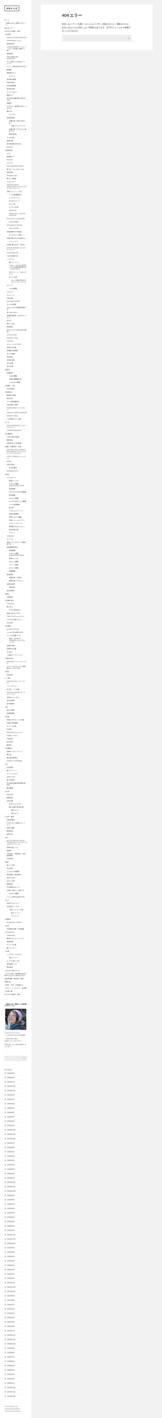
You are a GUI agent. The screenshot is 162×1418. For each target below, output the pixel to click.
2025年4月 (11, 1112)
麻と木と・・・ (12, 607)
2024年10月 (11, 1139)
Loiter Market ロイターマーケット (16, 249)
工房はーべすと (12, 736)
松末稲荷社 (11, 704)
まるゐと (10, 652)
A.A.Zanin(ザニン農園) (17, 501)
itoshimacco (12, 253)
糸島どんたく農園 (15, 517)
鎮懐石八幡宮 (11, 395)
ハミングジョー (12, 686)
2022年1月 (11, 1283)
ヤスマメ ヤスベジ (15, 523)
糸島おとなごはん (13, 697)
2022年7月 (11, 1256)
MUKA (9, 461)
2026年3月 (11, 1073)
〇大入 (6, 900)
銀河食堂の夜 (13, 530)
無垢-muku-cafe (13, 613)
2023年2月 (11, 1226)
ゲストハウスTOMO (14, 344)
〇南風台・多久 (10, 385)
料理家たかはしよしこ (17, 526)
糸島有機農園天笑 (15, 379)
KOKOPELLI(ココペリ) (15, 732)
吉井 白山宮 (11, 878)
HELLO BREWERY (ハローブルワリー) (16, 426)
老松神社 (10, 357)
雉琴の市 (10, 834)
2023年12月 (11, 1182)
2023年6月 (11, 1208)
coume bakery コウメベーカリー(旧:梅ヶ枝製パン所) (16, 48)
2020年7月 (11, 1357)
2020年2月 (11, 1379)
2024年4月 (11, 1165)
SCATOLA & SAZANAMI (16, 219)
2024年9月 (11, 1143)
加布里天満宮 (11, 79)
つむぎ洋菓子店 (12, 256)
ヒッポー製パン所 (13, 961)
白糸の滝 (10, 794)
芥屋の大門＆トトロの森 (15, 720)
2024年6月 (11, 1156)
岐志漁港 (10, 574)
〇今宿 (6, 951)
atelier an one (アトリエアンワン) (16, 693)
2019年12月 (11, 1387)
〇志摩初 (7, 626)
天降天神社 (11, 83)
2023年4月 (11, 1217)
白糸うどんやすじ (15, 804)
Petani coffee (13, 629)
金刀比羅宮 (13, 468)
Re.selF (10, 147)
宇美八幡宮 (11, 828)
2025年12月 (11, 1086)
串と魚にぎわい (12, 312)
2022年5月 (11, 1265)
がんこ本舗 (13, 277)
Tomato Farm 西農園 (17, 492)
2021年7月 (11, 1304)
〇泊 (6, 838)
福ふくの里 (11, 865)
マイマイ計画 (13, 207)
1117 (9, 153)
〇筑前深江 (8, 392)
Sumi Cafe (11, 777)
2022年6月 (11, 1261)
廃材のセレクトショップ (15, 938)
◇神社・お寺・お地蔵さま (13, 985)
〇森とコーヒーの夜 (16, 909)
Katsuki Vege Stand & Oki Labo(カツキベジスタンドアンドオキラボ (16, 451)
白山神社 (10, 868)
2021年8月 (11, 1300)
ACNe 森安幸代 (14, 610)
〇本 (6, 764)
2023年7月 (11, 1204)
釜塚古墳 (10, 141)
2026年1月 (11, 1082)
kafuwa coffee (13, 301)
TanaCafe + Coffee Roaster (17, 214)
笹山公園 (10, 366)
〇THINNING (9, 932)
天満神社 (10, 597)
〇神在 (6, 672)
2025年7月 (11, 1099)
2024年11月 (11, 1134)
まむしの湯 (11, 881)
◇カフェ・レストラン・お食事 (15, 988)
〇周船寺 (7, 919)
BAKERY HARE (12, 338)
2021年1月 (11, 1331)
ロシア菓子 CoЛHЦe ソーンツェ (16, 62)
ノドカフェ (11, 259)
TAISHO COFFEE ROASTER (17, 413)
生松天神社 (11, 465)
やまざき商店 (13, 222)
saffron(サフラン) (14, 41)
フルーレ (12, 533)
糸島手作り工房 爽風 (14, 443)
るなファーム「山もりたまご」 (17, 273)
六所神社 (10, 859)
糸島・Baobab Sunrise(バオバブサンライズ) (17, 640)
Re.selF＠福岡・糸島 (12, 31)
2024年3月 (11, 1169)
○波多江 (7, 370)
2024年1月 (11, 1178)
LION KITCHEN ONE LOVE (17, 37)
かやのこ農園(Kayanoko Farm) (16, 485)
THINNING (11, 935)
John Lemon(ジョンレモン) (16, 457)
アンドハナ (15, 916)
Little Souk (12, 335)
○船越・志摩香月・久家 (12, 447)
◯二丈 (6, 422)
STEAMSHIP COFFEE (14, 225)
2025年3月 (11, 1117)
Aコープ (10, 285)
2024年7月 (11, 1152)
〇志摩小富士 (9, 600)
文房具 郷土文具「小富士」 (16, 245)
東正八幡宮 (11, 710)
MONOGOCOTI (12, 471)
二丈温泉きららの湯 (14, 419)
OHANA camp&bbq (14, 761)
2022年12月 (11, 1235)
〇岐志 (6, 474)
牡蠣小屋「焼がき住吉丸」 (17, 122)
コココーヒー (13, 241)
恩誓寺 (9, 103)
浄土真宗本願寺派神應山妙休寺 (16, 784)
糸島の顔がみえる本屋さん (16, 238)
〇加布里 (7, 34)
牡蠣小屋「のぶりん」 (17, 581)
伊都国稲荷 (11, 713)
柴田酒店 (10, 967)
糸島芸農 (10, 942)
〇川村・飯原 (9, 817)
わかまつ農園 (13, 498)
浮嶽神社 (10, 884)
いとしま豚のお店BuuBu (16, 897)
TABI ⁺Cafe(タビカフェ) (15, 616)
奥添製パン (11, 156)
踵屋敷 (9, 70)
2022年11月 (11, 1239)
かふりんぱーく (12, 92)
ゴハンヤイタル (12, 774)
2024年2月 (11, 1174)
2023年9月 (11, 1195)
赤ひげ (9, 320)
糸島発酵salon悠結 (14, 232)
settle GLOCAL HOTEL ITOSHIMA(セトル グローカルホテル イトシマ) (17, 842)
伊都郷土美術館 (12, 351)
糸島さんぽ (12, 8)
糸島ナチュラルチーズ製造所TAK (16, 543)
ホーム (6, 20)
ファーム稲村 (13, 565)
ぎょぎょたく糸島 (15, 235)
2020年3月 (11, 1374)
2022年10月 (11, 1243)
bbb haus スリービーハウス (16, 662)
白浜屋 (9, 729)
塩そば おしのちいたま (15, 169)
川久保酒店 (11, 389)
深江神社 (10, 398)
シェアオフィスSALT (14, 954)
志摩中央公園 (11, 649)
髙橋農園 (12, 571)
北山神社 (10, 623)
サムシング (11, 295)
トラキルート (11, 478)
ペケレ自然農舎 (14, 504)
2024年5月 (11, 1160)
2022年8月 (11, 1252)
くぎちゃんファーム (16, 511)
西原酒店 (10, 327)
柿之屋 (11, 508)
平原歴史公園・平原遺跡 (15, 929)
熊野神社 (10, 798)
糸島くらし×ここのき (14, 192)
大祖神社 (10, 739)
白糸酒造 (10, 767)
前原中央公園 (11, 347)
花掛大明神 (11, 584)
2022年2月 (11, 1278)
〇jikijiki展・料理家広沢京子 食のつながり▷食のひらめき (15, 975)
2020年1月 (11, 1383)
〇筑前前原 (8, 150)
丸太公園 (10, 363)
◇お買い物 (8, 991)
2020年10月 (11, 1344)
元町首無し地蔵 (12, 405)
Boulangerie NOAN (15, 166)
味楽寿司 (10, 54)
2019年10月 (11, 1396)
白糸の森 (10, 801)
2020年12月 (11, 1335)
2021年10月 (11, 1291)
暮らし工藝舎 (11, 178)
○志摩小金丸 (8, 658)
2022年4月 (11, 1269)
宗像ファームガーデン (17, 520)
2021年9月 (11, 1296)
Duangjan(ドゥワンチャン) (16, 409)
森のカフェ (15, 810)
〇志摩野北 (8, 748)
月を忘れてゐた (12, 175)
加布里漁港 (11, 118)
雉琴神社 (10, 831)
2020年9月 (11, 1348)
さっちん (12, 114)
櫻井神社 (10, 440)
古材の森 (10, 298)
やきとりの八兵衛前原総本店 (16, 308)
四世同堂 (10, 172)
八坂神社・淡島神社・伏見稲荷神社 (16, 855)
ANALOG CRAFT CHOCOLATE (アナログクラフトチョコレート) (17, 186)
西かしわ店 (11, 324)
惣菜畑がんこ (11, 73)
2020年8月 (11, 1352)
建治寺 (9, 745)
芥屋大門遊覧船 (12, 723)
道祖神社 (12, 587)
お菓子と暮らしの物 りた (16, 890)
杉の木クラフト (14, 201)
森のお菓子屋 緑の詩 (16, 807)
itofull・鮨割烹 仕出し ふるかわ (17, 107)
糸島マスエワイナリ (18, 126)
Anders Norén (15, 1411)
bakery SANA (12, 416)
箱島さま (10, 95)
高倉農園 (12, 489)
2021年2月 (11, 1326)
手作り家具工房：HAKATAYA (13, 57)
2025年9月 (11, 1095)
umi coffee (14, 228)
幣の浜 (9, 754)
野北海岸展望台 (12, 758)
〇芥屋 (6, 717)
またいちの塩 (11, 726)
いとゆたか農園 (14, 382)
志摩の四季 (11, 645)
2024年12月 (11, 1130)
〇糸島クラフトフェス (14, 655)
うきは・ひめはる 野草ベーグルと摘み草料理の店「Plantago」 (18, 267)
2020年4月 (11, 1370)
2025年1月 (11, 1125)
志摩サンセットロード (14, 751)
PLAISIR (10, 160)
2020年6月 (11, 1361)
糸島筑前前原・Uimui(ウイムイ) (16, 316)
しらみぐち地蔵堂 (13, 871)
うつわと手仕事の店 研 (15, 632)
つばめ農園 (13, 288)
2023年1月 (11, 1230)
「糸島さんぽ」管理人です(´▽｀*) (15, 24)
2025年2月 (11, 1121)
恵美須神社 (13, 134)
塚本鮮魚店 (11, 44)
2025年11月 (11, 1091)
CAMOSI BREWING (14, 430)
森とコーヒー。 (14, 262)
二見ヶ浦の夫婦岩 (13, 437)
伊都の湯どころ (12, 847)
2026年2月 (11, 1077)
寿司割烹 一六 (12, 964)
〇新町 (6, 594)
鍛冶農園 (12, 495)
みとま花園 (11, 354)
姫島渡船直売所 (12, 547)
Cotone (10, 341)
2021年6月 (11, 1309)
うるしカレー (11, 182)
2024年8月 (11, 1147)
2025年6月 (11, 1104)
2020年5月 (11, 1366)
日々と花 (12, 204)
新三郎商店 (11, 780)
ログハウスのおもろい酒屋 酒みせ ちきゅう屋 (16, 667)
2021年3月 (11, 1322)
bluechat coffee (14, 922)
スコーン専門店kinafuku (16, 67)
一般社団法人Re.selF (12, 1035)
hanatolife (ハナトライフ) (16, 682)
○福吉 (6, 862)
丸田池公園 (11, 360)
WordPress (16, 1409)
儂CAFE (9, 111)
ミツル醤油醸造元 (15, 195)
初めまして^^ (9, 28)
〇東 (6, 707)
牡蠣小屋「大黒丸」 (16, 578)
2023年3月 (11, 1221)
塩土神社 (10, 742)
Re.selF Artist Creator (13, 1033)
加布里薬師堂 (11, 86)
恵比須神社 (11, 591)
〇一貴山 (7, 678)
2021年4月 (11, 1318)
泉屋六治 (7, 982)
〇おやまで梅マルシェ (14, 619)
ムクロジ (12, 76)
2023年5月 (11, 1213)
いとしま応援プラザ (14, 635)
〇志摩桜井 (8, 434)
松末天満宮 (11, 700)
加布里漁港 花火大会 (14, 144)
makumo (13, 210)
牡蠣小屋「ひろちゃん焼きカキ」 (17, 130)
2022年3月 (11, 1274)
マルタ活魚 (11, 137)
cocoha (10, 604)
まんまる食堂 (11, 304)
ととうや (10, 539)
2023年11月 (11, 1187)
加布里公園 (11, 89)
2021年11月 (11, 1287)
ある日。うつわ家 (13, 689)
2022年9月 (11, 1248)
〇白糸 (6, 791)
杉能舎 (9, 851)
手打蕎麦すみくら (13, 887)
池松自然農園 (13, 514)
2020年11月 (11, 1339)
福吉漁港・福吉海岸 (14, 874)
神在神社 (10, 675)
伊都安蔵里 (11, 820)
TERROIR (10, 536)
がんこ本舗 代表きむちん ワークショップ (18, 281)
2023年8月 (11, 1200)
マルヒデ (10, 292)
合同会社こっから (13, 906)
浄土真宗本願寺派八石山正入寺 (16, 99)
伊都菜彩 (10, 373)
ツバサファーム (14, 198)
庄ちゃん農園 (13, 562)
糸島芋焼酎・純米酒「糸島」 (14, 979)
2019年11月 (11, 1392)
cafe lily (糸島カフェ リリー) (16, 824)
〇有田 (6, 926)
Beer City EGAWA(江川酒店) (16, 331)
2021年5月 (11, 1313)
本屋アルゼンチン (13, 903)
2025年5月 (11, 1108)
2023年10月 (11, 1191)
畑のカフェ (15, 813)
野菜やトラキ (13, 481)
